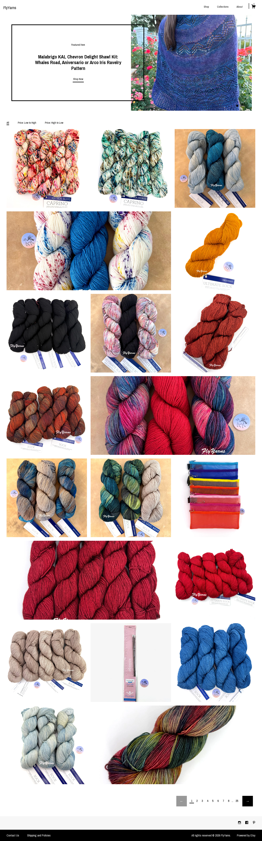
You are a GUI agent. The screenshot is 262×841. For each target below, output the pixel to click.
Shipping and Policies (39, 835)
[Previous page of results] (181, 801)
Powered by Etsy (246, 835)
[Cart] (253, 7)
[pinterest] (254, 823)
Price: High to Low (54, 123)
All (8, 123)
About (240, 6)
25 (237, 801)
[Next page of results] (247, 801)
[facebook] (247, 823)
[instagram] (240, 823)
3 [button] (244, 106)
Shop (206, 6)
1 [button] (237, 106)
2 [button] (241, 106)
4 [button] (248, 106)
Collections (223, 6)
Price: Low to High (27, 123)
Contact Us (13, 835)
